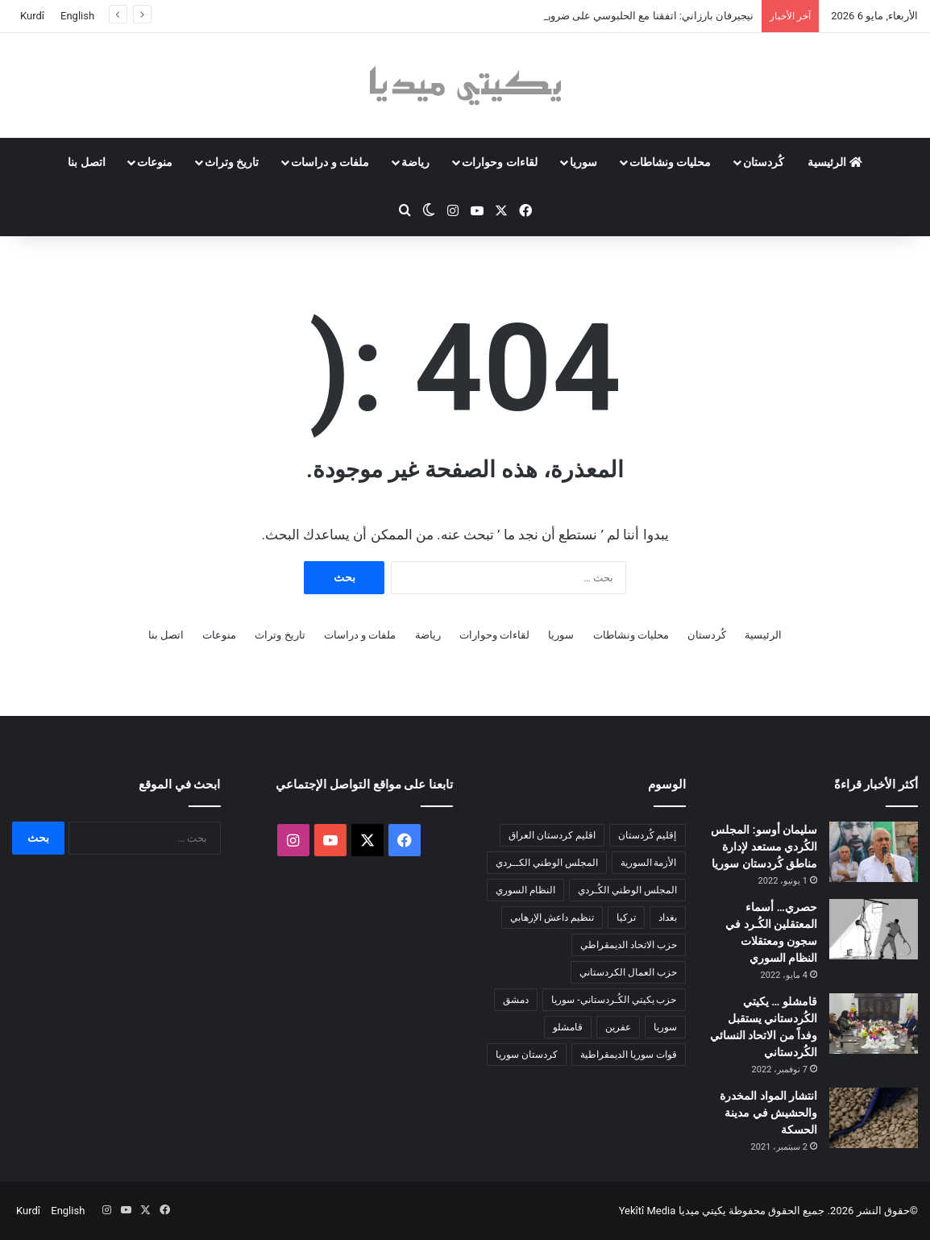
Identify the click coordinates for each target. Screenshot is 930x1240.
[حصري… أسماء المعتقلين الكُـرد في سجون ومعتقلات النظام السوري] (873, 929)
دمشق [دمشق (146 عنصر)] (516, 999)
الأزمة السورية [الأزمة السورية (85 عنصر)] (649, 862)
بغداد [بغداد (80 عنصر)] (667, 917)
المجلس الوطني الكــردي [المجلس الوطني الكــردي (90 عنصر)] (547, 862)
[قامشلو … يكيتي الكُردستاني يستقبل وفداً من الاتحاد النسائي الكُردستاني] (873, 1023)
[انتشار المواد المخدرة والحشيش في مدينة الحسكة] (873, 1118)
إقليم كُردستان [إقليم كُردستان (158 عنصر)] (647, 835)
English (77, 16)
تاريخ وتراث (232, 162)
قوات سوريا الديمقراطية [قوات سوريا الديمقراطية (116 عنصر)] (628, 1054)
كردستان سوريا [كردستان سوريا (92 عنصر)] (527, 1054)
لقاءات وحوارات (499, 162)
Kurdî (32, 16)
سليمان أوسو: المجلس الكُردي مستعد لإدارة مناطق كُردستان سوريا (764, 846)
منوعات (154, 162)
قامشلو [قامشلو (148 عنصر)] (568, 1027)
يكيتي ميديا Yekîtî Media (672, 1211)
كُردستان (763, 162)
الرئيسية (834, 162)
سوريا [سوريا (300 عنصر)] (665, 1027)
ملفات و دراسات (330, 162)
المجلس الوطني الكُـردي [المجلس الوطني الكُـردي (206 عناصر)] (627, 890)
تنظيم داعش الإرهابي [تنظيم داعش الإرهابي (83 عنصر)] (552, 917)
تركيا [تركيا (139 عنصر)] (626, 917)
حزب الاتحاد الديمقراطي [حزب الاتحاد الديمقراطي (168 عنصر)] (628, 945)
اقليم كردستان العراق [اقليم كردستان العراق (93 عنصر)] (552, 835)
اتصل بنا (86, 162)
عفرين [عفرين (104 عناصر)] (618, 1027)
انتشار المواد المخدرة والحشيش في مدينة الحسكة (768, 1112)
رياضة (415, 162)
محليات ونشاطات (670, 162)
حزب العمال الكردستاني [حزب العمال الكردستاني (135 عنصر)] (628, 972)
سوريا (583, 162)
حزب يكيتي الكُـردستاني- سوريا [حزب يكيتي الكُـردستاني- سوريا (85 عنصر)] (613, 999)
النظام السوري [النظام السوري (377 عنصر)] (525, 890)
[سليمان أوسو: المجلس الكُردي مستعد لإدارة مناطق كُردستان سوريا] (873, 852)
